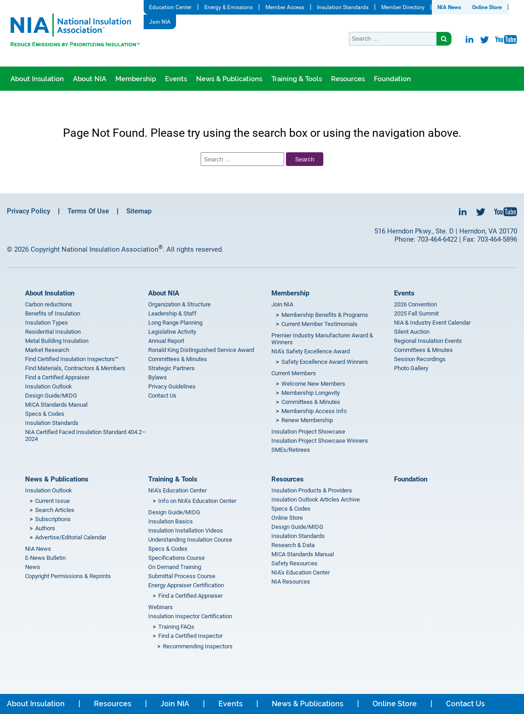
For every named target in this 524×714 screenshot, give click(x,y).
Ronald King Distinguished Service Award (201, 350)
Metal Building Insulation (56, 340)
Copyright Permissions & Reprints (68, 576)
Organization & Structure (179, 304)
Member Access (284, 7)
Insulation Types (46, 322)
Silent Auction (412, 331)
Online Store (487, 7)
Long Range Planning (175, 322)
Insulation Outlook (48, 386)
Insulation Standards (342, 7)
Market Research (47, 350)
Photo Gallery (411, 368)
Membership (135, 79)
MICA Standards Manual (56, 404)
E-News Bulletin (45, 557)
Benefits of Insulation (52, 313)
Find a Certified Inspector (190, 635)
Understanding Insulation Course (190, 539)
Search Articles (54, 510)
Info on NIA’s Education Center (197, 500)
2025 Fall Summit (416, 313)
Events (176, 79)
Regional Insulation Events (428, 340)
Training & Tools (296, 79)
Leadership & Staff (172, 313)
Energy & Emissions (228, 7)
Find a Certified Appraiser (57, 377)
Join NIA (160, 22)
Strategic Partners (171, 368)
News (32, 567)
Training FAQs (176, 626)
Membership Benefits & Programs (324, 314)
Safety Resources (294, 563)
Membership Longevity (310, 392)
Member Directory (403, 7)
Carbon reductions (48, 304)
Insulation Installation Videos (185, 530)
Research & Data (293, 545)
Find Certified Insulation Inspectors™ (72, 359)
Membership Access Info (314, 411)
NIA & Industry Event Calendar (432, 322)
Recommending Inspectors (198, 646)
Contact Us (162, 395)
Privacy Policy (28, 211)
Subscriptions (53, 519)
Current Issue (52, 500)
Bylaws (157, 377)
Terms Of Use (88, 211)
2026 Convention (415, 304)
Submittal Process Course (181, 576)
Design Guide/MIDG (51, 395)
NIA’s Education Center (177, 490)
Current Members (293, 373)
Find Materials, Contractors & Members (75, 368)
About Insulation (37, 79)
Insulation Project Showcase (308, 431)
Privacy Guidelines (172, 386)
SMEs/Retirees (290, 449)
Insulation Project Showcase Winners (319, 440)
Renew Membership (307, 420)
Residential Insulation (53, 331)
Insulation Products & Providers (311, 490)
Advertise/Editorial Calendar (70, 537)
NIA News (449, 7)
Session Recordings (420, 359)
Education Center (170, 7)
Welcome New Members (313, 383)
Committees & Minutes (177, 359)
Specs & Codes (44, 413)
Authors (45, 528)
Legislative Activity (172, 331)
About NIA (89, 79)
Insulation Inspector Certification (190, 616)
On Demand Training (174, 567)
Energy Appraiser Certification (186, 585)
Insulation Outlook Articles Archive (315, 499)
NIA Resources (290, 581)
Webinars (160, 607)
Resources (348, 79)
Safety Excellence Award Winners (324, 361)
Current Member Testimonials (319, 324)
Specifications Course (176, 557)
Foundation (392, 79)
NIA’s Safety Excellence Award (310, 351)
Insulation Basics (170, 521)
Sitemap (138, 211)
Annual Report (166, 340)
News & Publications (229, 79)
